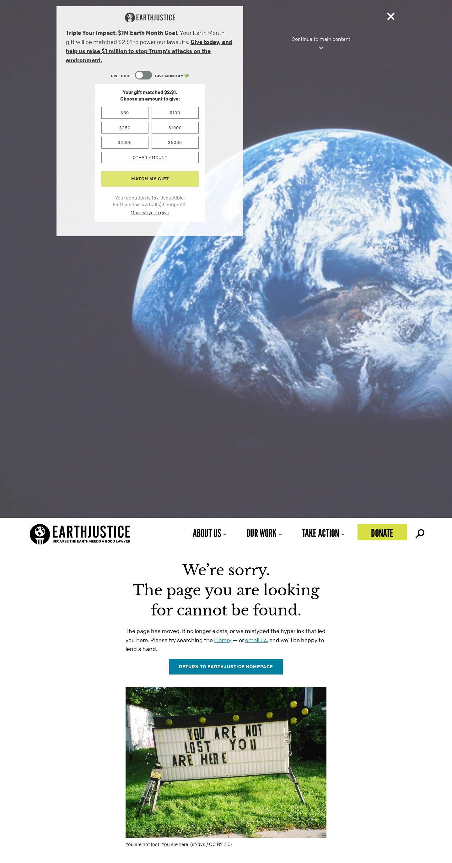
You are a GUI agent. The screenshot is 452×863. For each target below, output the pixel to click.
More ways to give (150, 212)
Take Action (320, 533)
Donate (382, 533)
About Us (207, 533)
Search (419, 532)
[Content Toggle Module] (149, 76)
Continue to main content (321, 44)
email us (256, 639)
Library (222, 639)
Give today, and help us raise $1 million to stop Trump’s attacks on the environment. (149, 50)
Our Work (261, 533)
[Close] (391, 17)
